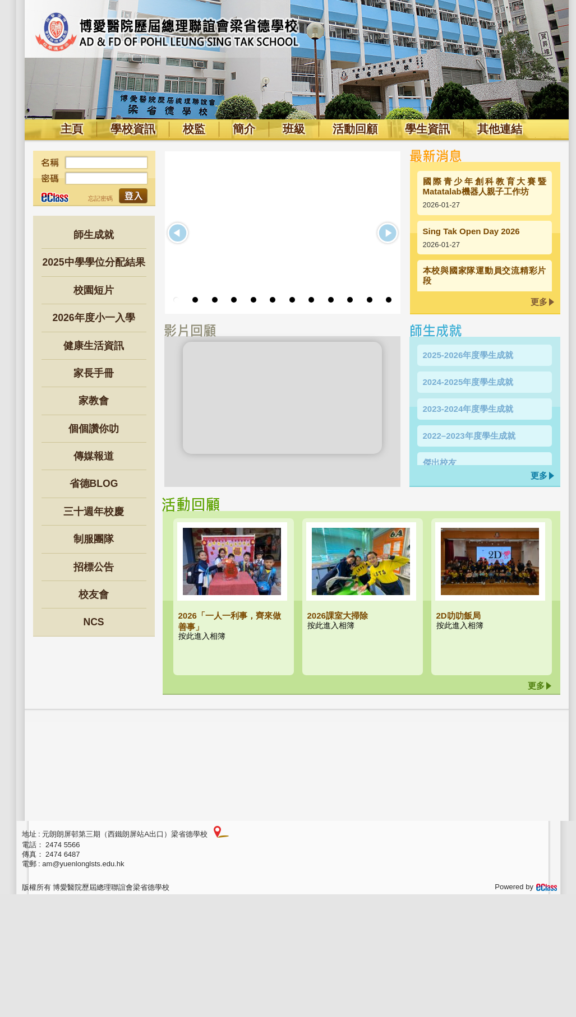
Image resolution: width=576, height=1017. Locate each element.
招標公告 (93, 567)
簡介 (244, 129)
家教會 (94, 400)
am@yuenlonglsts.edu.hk (83, 864)
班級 (294, 129)
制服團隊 (93, 539)
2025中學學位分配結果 (93, 262)
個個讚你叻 (93, 428)
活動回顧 (355, 129)
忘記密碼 (100, 198)
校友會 (94, 594)
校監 (194, 129)
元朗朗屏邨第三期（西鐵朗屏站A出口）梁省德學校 (125, 834)
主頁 (72, 129)
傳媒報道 (93, 456)
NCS (93, 622)
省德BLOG (94, 483)
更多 (539, 302)
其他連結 (499, 129)
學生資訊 (427, 129)
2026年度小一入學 (93, 317)
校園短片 (93, 290)
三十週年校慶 (93, 511)
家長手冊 (93, 373)
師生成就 (93, 234)
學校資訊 (132, 129)
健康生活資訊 (93, 345)
